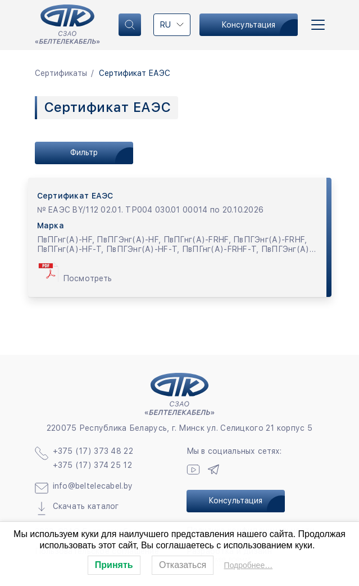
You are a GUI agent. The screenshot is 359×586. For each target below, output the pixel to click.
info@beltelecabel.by (93, 485)
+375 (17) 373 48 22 (93, 451)
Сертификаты (61, 73)
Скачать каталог (86, 506)
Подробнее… (248, 565)
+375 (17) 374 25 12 (92, 465)
